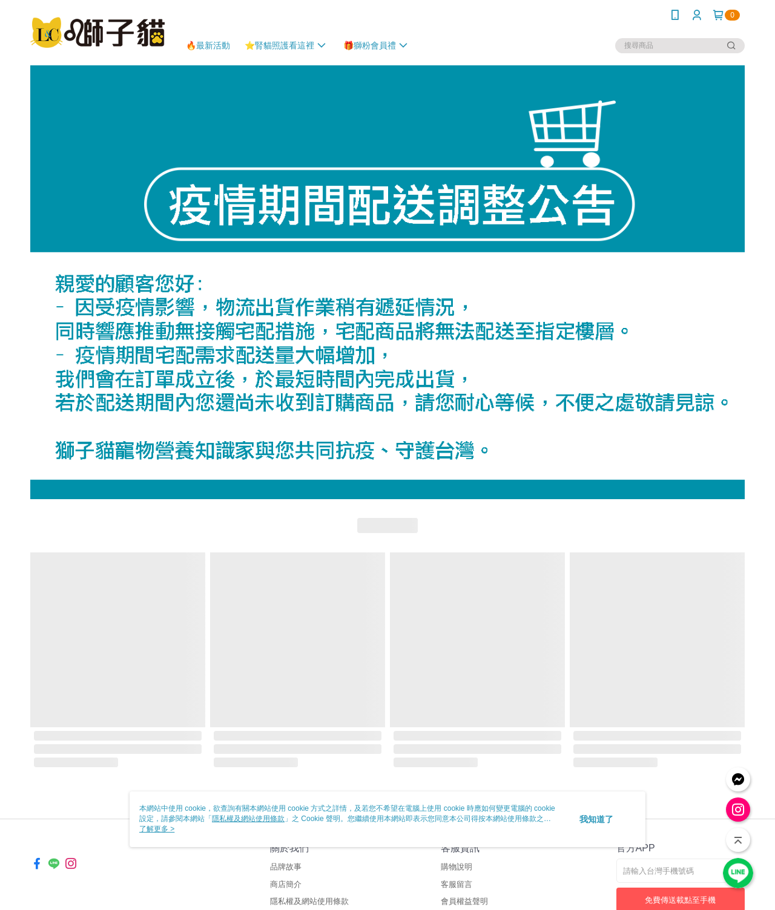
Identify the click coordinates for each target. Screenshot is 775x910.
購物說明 (456, 866)
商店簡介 (286, 884)
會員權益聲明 (464, 901)
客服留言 (456, 884)
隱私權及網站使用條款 (309, 901)
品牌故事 (286, 866)
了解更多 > (156, 829)
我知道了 (596, 819)
